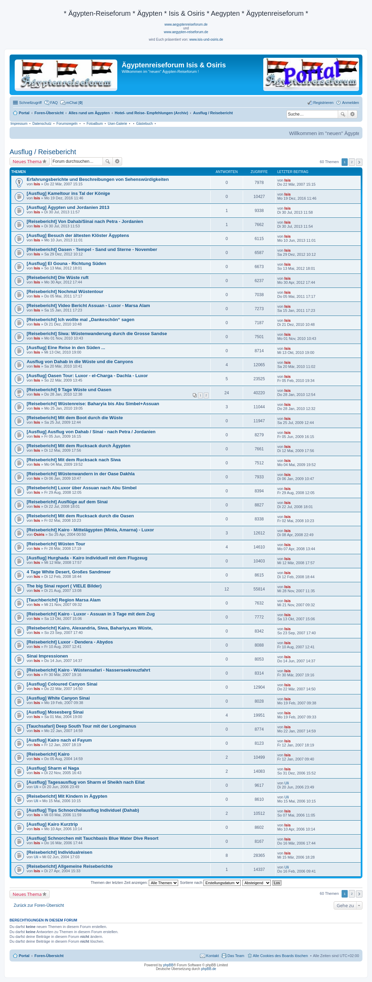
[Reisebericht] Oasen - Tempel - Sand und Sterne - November (92, 249)
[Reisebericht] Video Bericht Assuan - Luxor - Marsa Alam (88, 305)
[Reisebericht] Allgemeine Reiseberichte (70, 866)
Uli (36, 787)
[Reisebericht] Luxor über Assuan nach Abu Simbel (81, 487)
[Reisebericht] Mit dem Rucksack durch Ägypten (78, 445)
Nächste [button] (359, 162)
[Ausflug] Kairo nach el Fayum (59, 740)
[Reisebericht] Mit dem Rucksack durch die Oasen (80, 515)
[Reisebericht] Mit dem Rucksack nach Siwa (74, 459)
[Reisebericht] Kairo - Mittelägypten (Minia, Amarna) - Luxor (90, 529)
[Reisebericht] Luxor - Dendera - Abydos (70, 642)
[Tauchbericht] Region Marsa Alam (64, 599)
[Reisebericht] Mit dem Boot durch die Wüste (75, 417)
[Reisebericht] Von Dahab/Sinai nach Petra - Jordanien (85, 221)
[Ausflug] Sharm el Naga (53, 768)
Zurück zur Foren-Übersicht (39, 905)
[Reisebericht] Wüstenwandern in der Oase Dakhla (81, 473)
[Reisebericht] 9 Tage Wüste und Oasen (69, 389)
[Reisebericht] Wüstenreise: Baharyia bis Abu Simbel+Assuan (93, 403)
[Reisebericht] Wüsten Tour (56, 543)
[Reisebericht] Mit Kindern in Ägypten (67, 796)
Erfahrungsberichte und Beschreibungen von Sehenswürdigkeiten (98, 179)
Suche (343, 114)
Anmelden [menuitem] (350, 103)
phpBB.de (208, 969)
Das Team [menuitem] (235, 956)
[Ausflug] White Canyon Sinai (58, 698)
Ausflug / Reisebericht (43, 152)
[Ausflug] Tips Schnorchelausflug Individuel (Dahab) (83, 810)
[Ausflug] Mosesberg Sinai (55, 712)
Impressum (19, 123)
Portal (24, 113)
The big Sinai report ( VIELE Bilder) (64, 585)
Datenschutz (42, 123)
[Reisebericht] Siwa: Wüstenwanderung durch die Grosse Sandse (97, 333)
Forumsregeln (67, 123)
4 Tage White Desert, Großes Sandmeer (69, 571)
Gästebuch (144, 123)
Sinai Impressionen (47, 656)
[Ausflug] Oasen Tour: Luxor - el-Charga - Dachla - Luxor (87, 375)
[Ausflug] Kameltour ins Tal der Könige (68, 193)
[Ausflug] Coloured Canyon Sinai (62, 684)
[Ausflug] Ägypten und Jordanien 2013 (68, 207)
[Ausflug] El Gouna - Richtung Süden (66, 263)
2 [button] (352, 162)
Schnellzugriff (30, 103)
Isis (37, 184)
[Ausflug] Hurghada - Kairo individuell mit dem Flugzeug (87, 557)
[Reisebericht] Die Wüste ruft (58, 277)
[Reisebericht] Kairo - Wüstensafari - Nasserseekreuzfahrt (88, 670)
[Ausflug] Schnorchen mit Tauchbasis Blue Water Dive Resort (92, 838)
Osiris (39, 534)
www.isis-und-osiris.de (206, 39)
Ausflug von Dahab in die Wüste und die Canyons (80, 361)
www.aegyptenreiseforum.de (186, 24)
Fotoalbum (95, 123)
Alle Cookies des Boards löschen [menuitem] (280, 956)
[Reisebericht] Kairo (48, 754)
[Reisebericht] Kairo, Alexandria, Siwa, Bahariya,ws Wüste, (89, 628)
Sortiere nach (210, 882)
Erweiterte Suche (352, 114)
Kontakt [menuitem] (212, 956)
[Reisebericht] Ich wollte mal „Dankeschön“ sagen (80, 319)
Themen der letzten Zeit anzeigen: (134, 882)
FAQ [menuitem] (54, 103)
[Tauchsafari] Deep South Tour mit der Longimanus (81, 726)
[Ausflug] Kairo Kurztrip (52, 824)
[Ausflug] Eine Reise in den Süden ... (66, 347)
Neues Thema (27, 161)
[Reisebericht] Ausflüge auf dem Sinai (67, 501)
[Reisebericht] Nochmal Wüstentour (65, 291)
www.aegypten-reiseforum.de (186, 32)
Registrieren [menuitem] (323, 103)
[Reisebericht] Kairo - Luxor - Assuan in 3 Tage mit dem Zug (91, 613)
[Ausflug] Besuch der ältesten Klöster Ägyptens (78, 235)
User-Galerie (117, 123)
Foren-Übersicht (49, 956)
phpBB (168, 965)
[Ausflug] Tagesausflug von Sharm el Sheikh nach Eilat (86, 782)
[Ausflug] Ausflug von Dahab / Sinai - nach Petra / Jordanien (91, 431)
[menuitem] (71, 102)
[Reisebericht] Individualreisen (59, 852)
